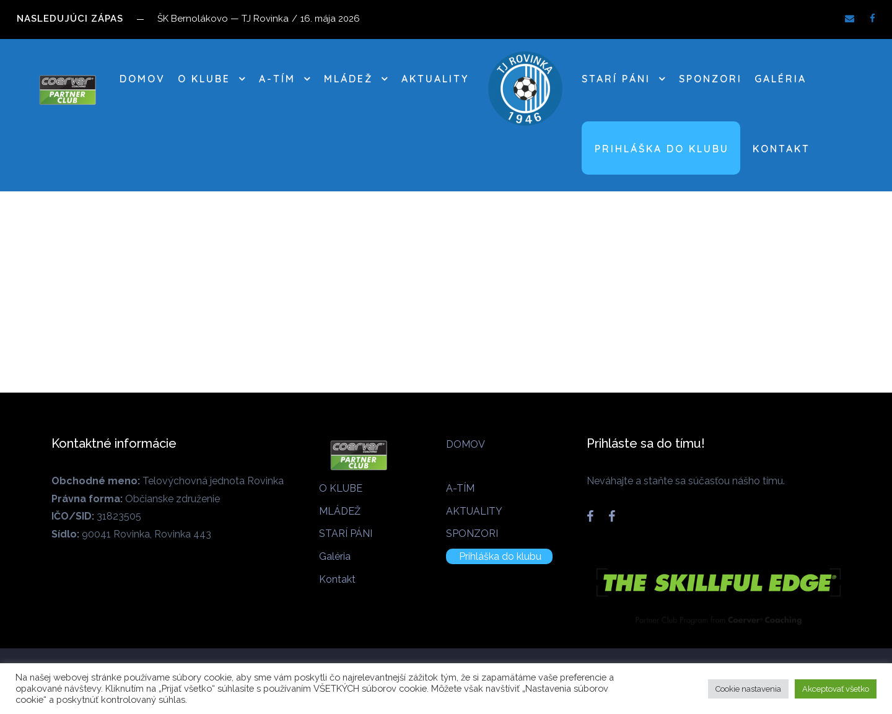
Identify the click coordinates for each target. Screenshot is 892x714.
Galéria (780, 78)
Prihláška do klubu (662, 148)
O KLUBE (204, 78)
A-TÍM (277, 78)
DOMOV (142, 78)
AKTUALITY (435, 78)
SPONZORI (710, 78)
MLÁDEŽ (348, 78)
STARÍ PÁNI (616, 78)
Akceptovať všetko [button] (835, 689)
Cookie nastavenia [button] (748, 689)
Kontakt (781, 148)
